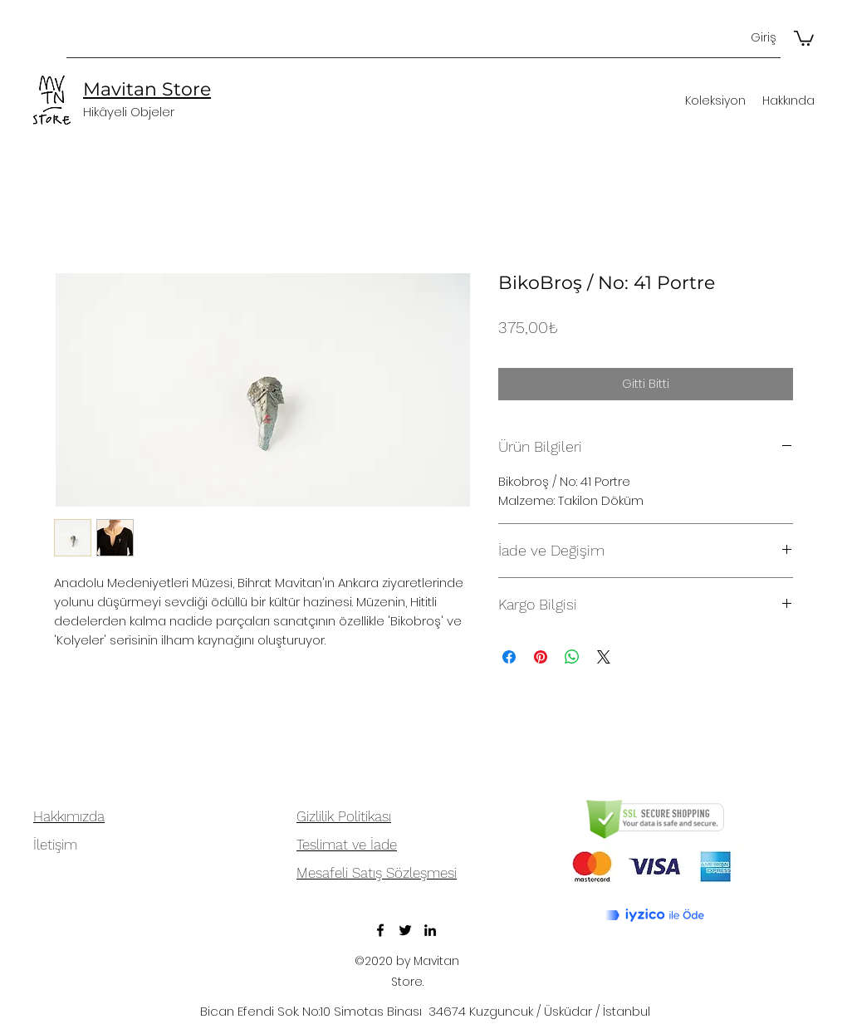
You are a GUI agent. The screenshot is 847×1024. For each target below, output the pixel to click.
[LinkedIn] (430, 930)
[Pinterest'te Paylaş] (541, 657)
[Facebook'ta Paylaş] (509, 657)
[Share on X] (604, 657)
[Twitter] (405, 930)
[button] (804, 37)
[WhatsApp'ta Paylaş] (572, 657)
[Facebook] (380, 930)
